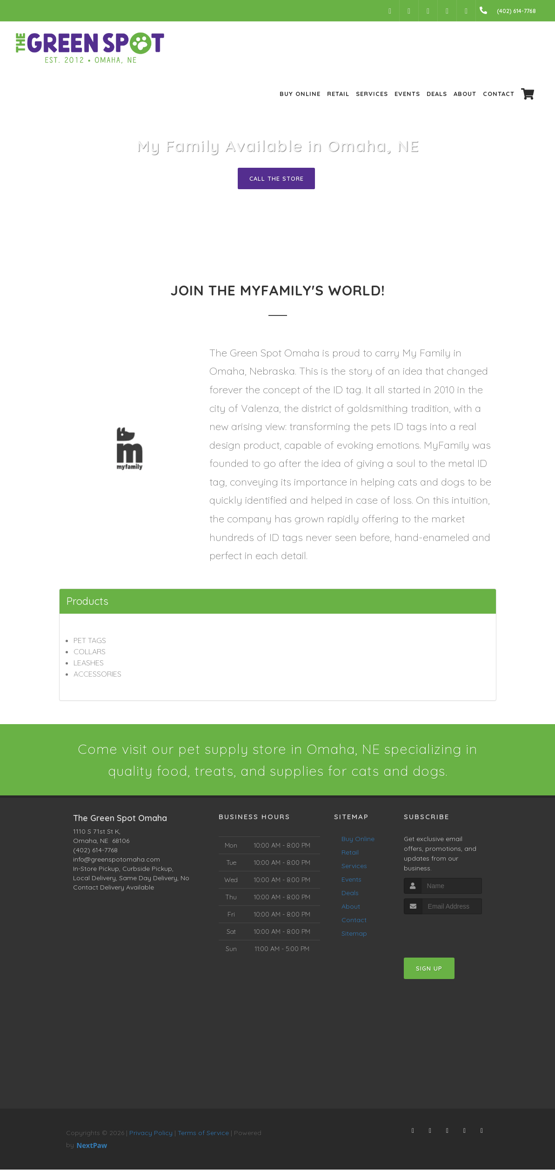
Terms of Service (203, 1134)
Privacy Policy (151, 1134)
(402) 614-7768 (95, 851)
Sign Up (429, 969)
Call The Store (276, 178)
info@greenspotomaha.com (116, 860)
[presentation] (453, 933)
